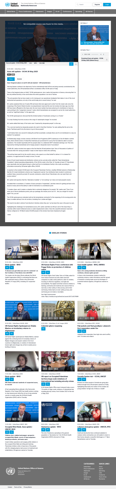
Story (11, 79)
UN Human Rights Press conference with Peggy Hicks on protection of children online (57, 267)
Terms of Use (102, 477)
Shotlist (19, 79)
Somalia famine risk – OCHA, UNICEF (91, 376)
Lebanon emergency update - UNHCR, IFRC (94, 427)
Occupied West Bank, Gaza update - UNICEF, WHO (19, 428)
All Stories (89, 11)
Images (49, 11)
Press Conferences (25, 11)
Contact (10, 487)
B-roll (57, 11)
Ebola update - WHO (13, 265)
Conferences (67, 11)
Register (97, 4)
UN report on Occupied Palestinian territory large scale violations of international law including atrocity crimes (57, 378)
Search (101, 468)
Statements (40, 11)
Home (100, 466)
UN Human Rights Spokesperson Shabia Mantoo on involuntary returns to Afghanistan (20, 328)
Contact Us (102, 475)
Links (100, 473)
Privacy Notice (28, 487)
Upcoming (78, 11)
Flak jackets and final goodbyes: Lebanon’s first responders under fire (93, 327)
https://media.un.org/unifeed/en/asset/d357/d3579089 (61, 296)
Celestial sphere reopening (51, 326)
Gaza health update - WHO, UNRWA (91, 265)
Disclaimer (102, 479)
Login (107, 4)
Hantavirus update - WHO (51, 427)
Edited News (11, 11)
